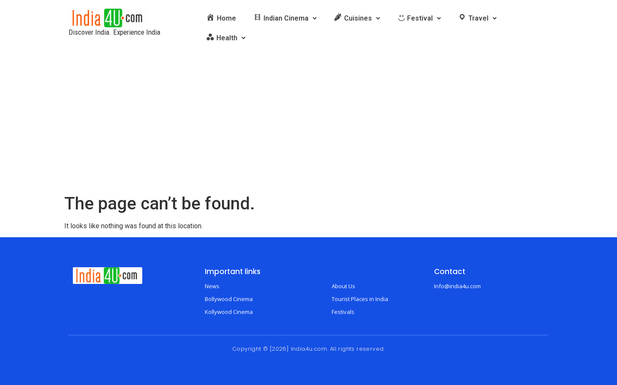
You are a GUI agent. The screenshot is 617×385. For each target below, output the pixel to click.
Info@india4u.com (457, 286)
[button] (285, 18)
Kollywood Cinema (229, 312)
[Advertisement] (308, 129)
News (212, 286)
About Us (343, 286)
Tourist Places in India (360, 299)
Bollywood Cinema (229, 299)
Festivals (343, 312)
